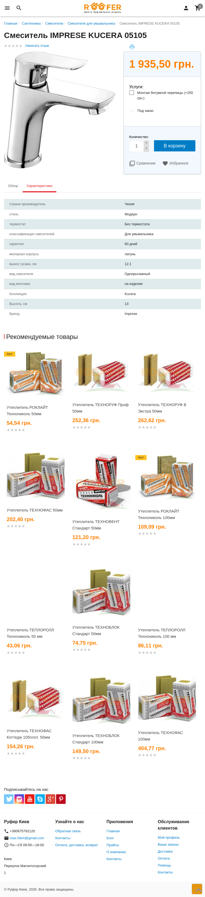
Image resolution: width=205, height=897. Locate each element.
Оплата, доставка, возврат (76, 845)
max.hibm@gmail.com (27, 838)
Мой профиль (169, 837)
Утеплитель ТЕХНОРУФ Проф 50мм (100, 407)
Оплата (164, 858)
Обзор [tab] (13, 186)
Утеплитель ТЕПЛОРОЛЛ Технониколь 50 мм (30, 633)
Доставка (165, 851)
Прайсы (113, 845)
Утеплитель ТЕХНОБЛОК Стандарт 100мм (96, 738)
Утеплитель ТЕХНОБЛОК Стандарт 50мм (96, 630)
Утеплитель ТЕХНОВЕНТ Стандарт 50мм (96, 524)
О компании (116, 852)
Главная (113, 831)
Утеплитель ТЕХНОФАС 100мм (160, 735)
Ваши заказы (168, 844)
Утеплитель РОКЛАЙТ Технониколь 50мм (27, 410)
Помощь (164, 865)
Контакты (62, 838)
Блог (110, 838)
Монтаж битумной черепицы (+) (165, 95)
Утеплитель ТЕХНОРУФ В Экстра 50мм (162, 407)
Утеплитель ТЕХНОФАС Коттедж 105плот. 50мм (29, 733)
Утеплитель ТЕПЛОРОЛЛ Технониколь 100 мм (161, 633)
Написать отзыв (37, 46)
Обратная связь (68, 831)
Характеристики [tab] (39, 186)
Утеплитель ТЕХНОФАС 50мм (35, 510)
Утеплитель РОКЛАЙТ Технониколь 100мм (158, 514)
